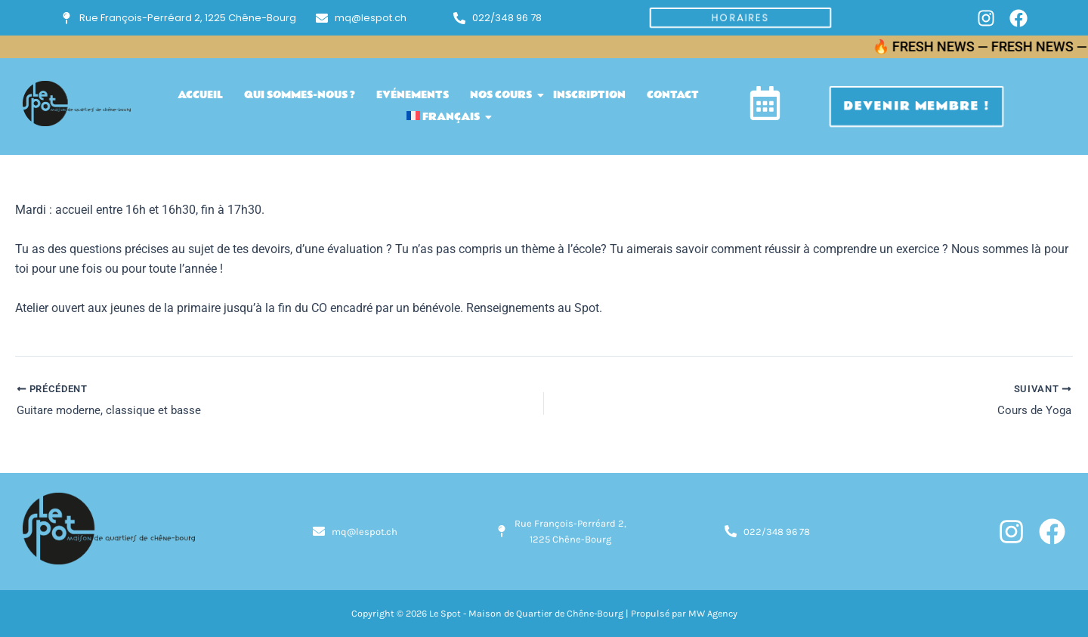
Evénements (412, 95)
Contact (673, 95)
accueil (200, 95)
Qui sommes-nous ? (299, 95)
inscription (589, 95)
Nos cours (503, 95)
